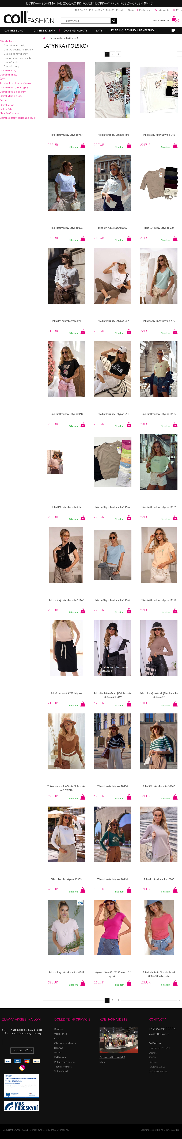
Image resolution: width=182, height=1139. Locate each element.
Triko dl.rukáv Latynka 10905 (66, 879)
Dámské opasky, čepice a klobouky (18, 117)
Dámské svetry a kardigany (14, 87)
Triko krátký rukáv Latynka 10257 (66, 972)
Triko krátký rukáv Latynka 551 (112, 414)
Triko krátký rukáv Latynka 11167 (158, 414)
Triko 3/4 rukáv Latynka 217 (66, 507)
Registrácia (144, 10)
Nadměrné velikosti (10, 113)
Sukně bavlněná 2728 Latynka (66, 693)
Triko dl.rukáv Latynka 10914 (112, 879)
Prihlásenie (163, 10)
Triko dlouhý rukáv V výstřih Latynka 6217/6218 (66, 788)
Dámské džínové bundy (15, 53)
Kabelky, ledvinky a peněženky (15, 82)
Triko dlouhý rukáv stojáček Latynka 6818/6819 (159, 695)
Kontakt (120, 10)
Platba (57, 1052)
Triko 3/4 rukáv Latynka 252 (112, 228)
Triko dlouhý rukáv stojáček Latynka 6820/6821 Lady (112, 695)
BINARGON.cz (171, 1129)
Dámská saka (7, 104)
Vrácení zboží (61, 1071)
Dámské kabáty (8, 70)
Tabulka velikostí (63, 1066)
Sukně (3, 100)
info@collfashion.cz (159, 1033)
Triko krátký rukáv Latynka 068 (66, 414)
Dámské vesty (10, 62)
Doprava (58, 1047)
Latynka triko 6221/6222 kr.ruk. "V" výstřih (112, 974)
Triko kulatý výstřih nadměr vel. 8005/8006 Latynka (159, 974)
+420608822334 (162, 1029)
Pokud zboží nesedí (64, 1061)
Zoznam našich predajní (112, 1057)
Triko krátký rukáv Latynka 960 (112, 135)
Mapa (102, 1061)
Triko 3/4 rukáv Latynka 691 (66, 321)
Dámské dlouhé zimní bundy (18, 49)
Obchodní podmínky (65, 1043)
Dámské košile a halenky (13, 91)
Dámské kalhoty (8, 74)
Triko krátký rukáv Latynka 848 (159, 135)
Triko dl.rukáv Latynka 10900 (159, 879)
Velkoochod (60, 1033)
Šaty (2, 78)
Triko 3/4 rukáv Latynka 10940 (159, 786)
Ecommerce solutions (152, 1129)
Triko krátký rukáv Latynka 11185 (158, 507)
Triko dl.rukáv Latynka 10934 (112, 786)
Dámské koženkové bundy (17, 57)
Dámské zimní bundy (14, 45)
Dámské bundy (8, 41)
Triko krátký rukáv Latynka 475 (159, 321)
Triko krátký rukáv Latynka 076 (66, 228)
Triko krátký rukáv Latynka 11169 (112, 600)
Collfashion (28, 17)
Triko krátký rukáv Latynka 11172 (158, 600)
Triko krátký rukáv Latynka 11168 (66, 600)
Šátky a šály (6, 109)
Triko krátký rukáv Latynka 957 (66, 135)
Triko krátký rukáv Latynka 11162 (112, 507)
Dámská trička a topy (11, 95)
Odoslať (21, 1050)
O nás (131, 10)
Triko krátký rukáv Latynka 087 (112, 321)
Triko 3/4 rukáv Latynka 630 (159, 228)
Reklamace (60, 1057)
